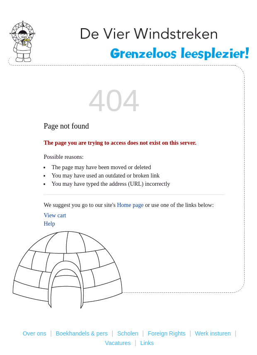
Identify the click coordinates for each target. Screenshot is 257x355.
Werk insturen (213, 333)
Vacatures (118, 343)
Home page (130, 205)
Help (49, 224)
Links (147, 343)
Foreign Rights (167, 333)
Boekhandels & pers (82, 333)
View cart (55, 215)
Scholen (127, 333)
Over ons (34, 333)
